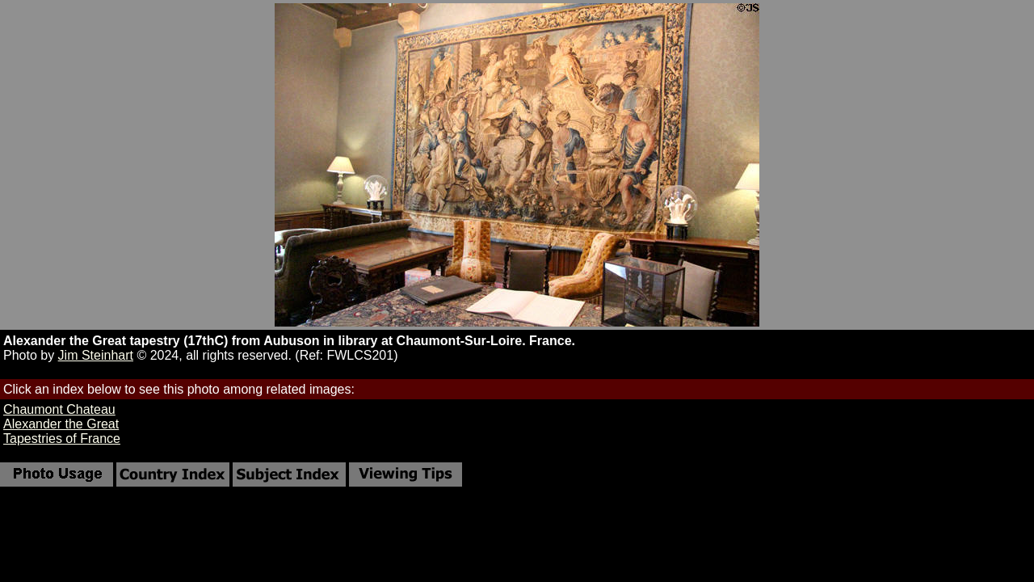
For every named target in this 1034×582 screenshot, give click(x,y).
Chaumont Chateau (59, 409)
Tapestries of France (61, 438)
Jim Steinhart (95, 355)
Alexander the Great (61, 424)
